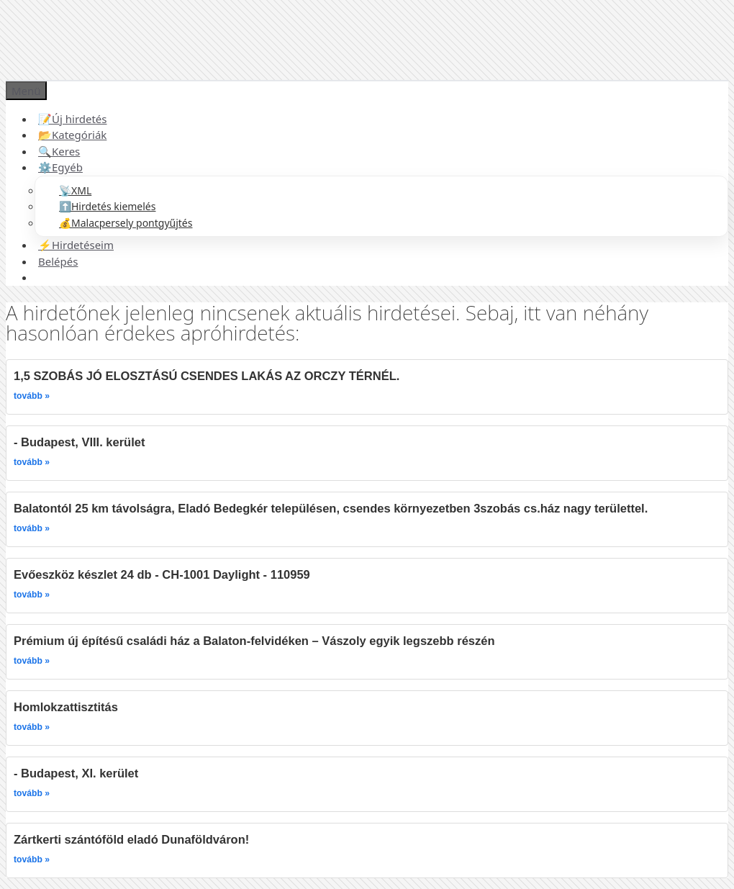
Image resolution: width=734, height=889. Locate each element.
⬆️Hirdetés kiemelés (107, 206)
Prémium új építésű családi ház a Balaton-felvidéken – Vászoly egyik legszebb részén (254, 640)
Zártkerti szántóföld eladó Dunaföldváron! (131, 839)
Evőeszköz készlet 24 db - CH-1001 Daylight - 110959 (162, 574)
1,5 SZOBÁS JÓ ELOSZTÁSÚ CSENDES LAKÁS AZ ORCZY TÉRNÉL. (206, 375)
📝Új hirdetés (72, 119)
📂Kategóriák (72, 134)
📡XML (75, 190)
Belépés (58, 261)
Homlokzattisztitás (66, 706)
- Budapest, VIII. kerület (79, 442)
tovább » (32, 396)
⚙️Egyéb (60, 167)
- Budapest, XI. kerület (76, 773)
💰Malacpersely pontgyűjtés (125, 223)
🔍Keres (59, 151)
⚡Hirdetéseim (76, 245)
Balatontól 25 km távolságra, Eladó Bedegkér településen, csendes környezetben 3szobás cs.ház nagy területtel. (331, 508)
